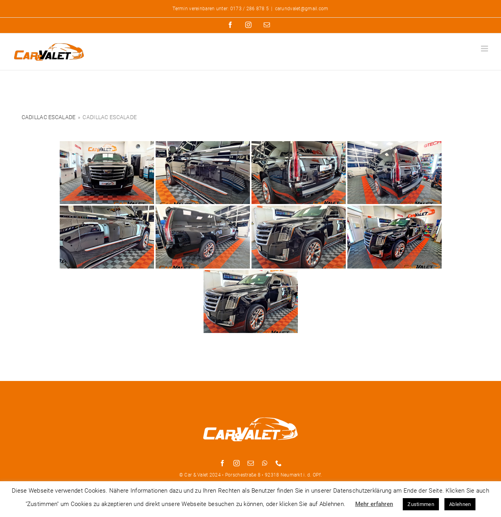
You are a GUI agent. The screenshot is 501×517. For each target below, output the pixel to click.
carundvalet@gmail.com (301, 8)
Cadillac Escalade (49, 117)
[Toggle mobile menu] (485, 48)
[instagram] (236, 463)
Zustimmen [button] (420, 504)
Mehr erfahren (374, 504)
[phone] (278, 463)
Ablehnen (460, 504)
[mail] (251, 463)
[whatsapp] (265, 463)
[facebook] (222, 463)
